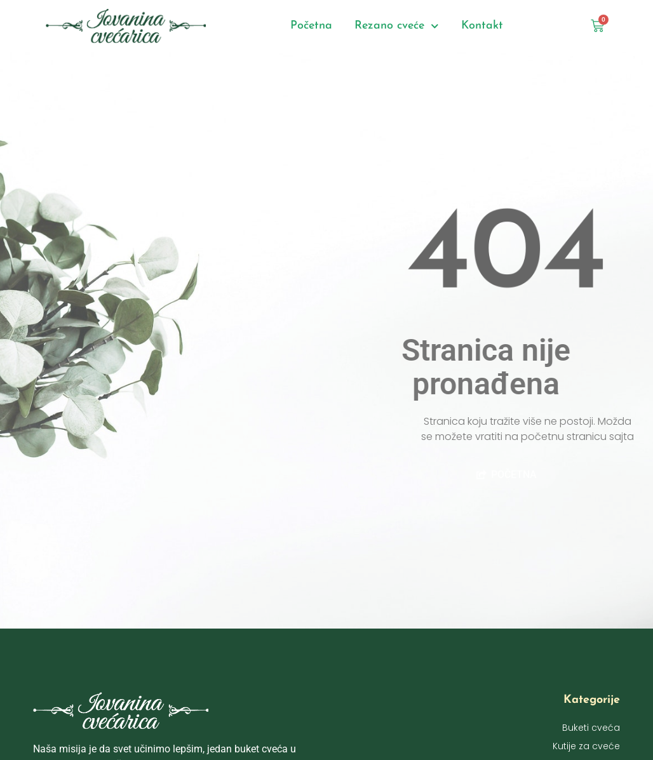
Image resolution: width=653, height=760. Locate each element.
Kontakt (482, 26)
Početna (311, 26)
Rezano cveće (396, 26)
